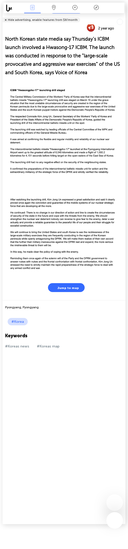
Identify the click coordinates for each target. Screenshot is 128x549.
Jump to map (65, 287)
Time (75, 8)
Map (53, 8)
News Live (32, 8)
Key (96, 8)
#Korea (17, 321)
